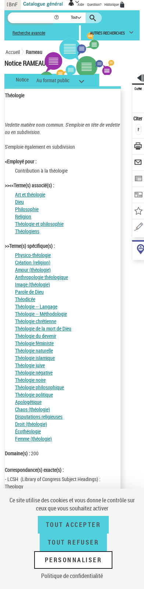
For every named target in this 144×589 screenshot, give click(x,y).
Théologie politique (34, 394)
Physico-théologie (33, 255)
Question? (94, 4)
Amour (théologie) (33, 269)
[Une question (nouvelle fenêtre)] (138, 228)
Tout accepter (73, 525)
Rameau (34, 51)
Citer (138, 118)
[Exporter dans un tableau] (138, 179)
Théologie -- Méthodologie (41, 313)
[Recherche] (31, 17)
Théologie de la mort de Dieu (43, 328)
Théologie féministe (34, 343)
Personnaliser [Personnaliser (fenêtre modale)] (73, 560)
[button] (57, 17)
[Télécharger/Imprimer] (138, 147)
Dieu (19, 201)
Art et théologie (30, 194)
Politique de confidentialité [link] (72, 576)
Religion (23, 216)
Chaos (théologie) (32, 409)
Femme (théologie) (33, 438)
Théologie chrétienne (35, 321)
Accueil (13, 51)
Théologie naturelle (34, 350)
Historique (112, 4)
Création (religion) (32, 262)
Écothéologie (28, 431)
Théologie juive (30, 365)
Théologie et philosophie (39, 223)
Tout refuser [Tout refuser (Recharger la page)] (73, 542)
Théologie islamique (35, 357)
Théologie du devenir (35, 335)
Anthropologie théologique (41, 277)
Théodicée (25, 299)
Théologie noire (30, 379)
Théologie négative (34, 372)
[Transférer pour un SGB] (138, 195)
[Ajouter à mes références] (138, 211)
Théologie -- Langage (36, 306)
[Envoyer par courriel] (138, 163)
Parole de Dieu (29, 291)
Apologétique (28, 401)
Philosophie (27, 209)
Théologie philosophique (39, 387)
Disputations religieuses (38, 416)
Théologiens (27, 231)
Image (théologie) (32, 284)
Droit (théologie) (31, 423)
